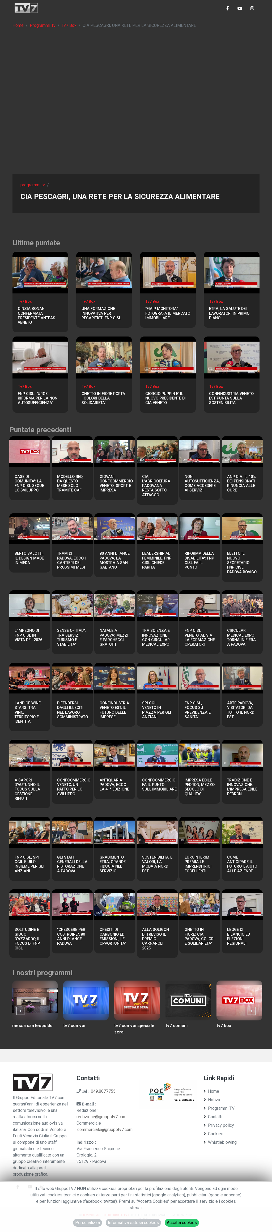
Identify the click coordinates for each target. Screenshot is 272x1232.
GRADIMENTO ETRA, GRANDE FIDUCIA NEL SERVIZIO (113, 864)
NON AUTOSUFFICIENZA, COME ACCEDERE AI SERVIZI (202, 483)
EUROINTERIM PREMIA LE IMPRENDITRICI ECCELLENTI (198, 864)
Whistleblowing (220, 1142)
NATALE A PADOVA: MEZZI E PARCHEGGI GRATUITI (114, 637)
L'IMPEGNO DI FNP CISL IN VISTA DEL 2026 (28, 635)
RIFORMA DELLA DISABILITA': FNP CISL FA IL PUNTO (199, 560)
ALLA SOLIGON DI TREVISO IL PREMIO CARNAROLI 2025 (155, 938)
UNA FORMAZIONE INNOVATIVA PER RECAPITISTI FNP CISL (101, 313)
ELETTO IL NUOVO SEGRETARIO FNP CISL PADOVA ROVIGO (242, 562)
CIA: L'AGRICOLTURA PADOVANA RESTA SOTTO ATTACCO (156, 485)
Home (18, 25)
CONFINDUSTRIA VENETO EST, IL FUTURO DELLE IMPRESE (114, 710)
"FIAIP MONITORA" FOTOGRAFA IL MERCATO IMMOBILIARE (167, 313)
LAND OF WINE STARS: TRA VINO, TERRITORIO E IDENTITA (28, 712)
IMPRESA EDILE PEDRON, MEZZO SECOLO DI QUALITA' (200, 787)
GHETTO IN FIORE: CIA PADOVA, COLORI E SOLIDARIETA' (200, 936)
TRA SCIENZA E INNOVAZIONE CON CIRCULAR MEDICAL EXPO (156, 637)
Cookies (213, 1133)
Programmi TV (219, 1108)
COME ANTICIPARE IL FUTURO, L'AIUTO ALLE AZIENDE (242, 864)
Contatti (213, 1116)
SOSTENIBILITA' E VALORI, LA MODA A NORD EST (157, 864)
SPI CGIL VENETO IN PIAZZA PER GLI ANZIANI (156, 710)
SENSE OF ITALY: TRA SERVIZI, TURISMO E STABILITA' (71, 637)
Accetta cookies (182, 1222)
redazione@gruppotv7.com (101, 1116)
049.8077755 (103, 1091)
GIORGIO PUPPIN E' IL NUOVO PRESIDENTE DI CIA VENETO (165, 398)
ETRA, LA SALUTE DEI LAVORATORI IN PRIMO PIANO (229, 313)
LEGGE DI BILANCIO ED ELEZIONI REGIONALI (238, 936)
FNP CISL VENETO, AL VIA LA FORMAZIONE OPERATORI (200, 637)
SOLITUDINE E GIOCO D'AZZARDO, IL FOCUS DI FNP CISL (27, 938)
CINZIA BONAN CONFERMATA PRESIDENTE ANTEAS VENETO (36, 315)
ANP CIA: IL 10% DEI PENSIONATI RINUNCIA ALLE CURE (241, 483)
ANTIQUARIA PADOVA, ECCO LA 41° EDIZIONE (114, 785)
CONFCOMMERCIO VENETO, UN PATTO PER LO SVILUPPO (73, 787)
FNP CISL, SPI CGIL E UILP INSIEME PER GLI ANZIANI (29, 864)
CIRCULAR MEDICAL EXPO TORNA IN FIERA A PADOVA (241, 637)
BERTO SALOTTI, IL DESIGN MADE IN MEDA (29, 558)
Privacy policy (219, 1125)
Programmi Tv (43, 25)
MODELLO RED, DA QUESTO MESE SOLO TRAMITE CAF (70, 483)
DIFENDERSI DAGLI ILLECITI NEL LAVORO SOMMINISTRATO (72, 710)
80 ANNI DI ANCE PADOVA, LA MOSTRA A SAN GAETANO (115, 560)
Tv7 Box (69, 25)
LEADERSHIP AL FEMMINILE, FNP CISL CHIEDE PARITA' (156, 560)
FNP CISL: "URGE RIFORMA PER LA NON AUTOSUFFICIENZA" (37, 398)
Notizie (213, 1099)
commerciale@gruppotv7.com (105, 1129)
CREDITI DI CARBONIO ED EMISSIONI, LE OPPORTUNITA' (113, 936)
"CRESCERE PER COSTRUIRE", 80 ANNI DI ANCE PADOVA (71, 936)
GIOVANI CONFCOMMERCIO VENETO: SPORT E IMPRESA (116, 483)
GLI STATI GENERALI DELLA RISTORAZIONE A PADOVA (72, 864)
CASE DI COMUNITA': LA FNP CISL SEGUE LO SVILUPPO (29, 483)
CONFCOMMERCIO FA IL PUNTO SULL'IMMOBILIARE (159, 785)
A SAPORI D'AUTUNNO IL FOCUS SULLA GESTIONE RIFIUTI (27, 789)
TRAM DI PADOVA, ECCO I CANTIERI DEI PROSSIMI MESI (71, 560)
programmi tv (32, 184)
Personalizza (87, 1222)
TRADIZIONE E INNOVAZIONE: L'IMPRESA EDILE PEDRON (242, 787)
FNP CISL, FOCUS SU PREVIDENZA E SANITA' (198, 710)
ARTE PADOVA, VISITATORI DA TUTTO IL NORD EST (240, 710)
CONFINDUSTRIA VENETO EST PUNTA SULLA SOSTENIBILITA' (231, 398)
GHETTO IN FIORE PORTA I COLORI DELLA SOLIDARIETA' (103, 398)
